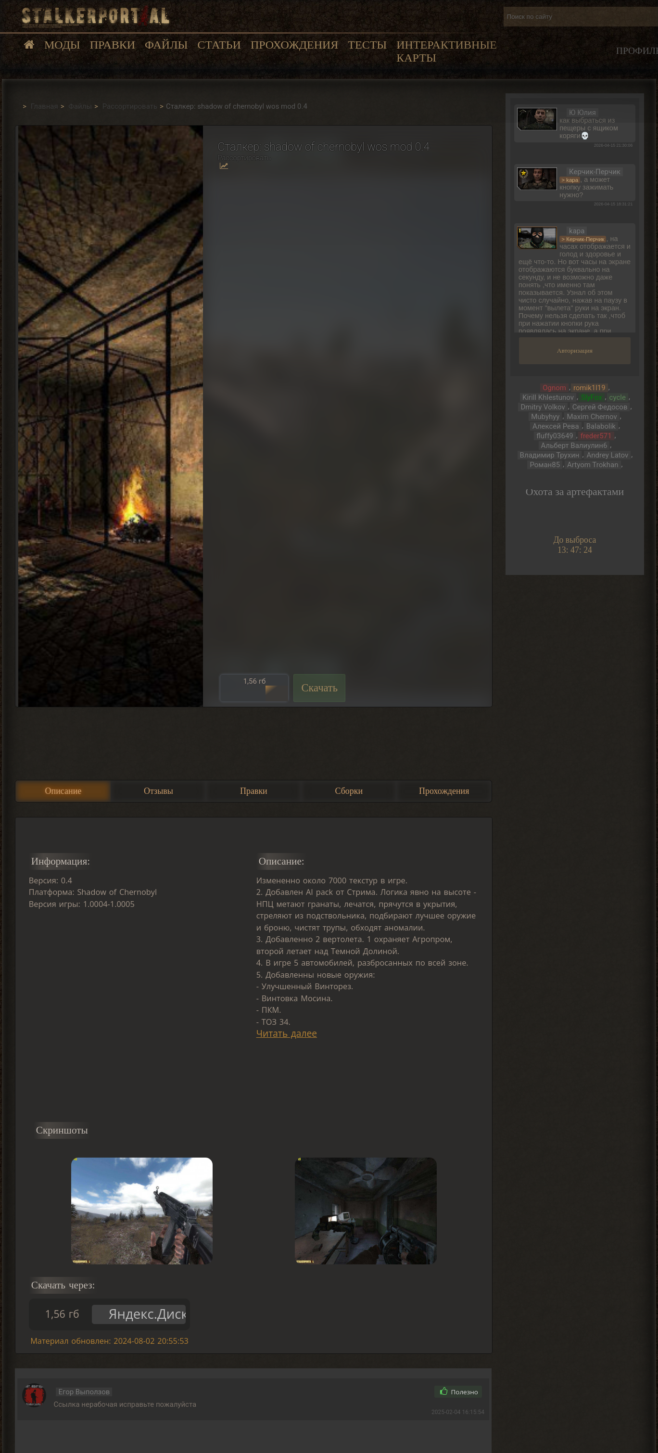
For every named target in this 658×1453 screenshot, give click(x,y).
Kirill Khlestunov (548, 397)
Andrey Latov (607, 455)
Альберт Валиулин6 (574, 445)
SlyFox (591, 397)
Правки (112, 44)
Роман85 (545, 464)
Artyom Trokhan (592, 464)
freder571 (596, 436)
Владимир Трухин (550, 455)
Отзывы (158, 791)
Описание (63, 791)
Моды (62, 44)
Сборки (349, 791)
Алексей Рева (555, 426)
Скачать (319, 688)
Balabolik (601, 426)
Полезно (459, 1392)
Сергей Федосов (600, 407)
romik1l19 (589, 387)
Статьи (218, 44)
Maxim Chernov (592, 416)
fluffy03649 (554, 436)
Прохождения (294, 44)
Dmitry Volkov (542, 407)
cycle (617, 397)
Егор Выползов (84, 1392)
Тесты (367, 44)
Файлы (166, 44)
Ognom (554, 387)
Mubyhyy (545, 416)
